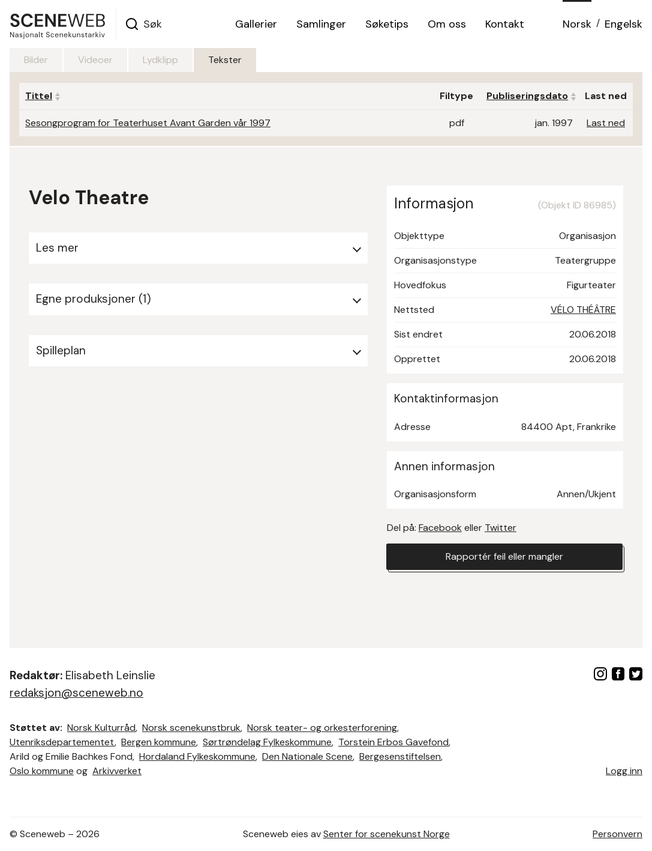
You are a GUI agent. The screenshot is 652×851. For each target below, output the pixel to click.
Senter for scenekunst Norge (386, 834)
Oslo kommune (42, 771)
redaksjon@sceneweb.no (76, 692)
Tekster (225, 59)
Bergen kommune (158, 742)
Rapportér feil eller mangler (504, 556)
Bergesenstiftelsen (400, 756)
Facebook (440, 527)
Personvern (617, 834)
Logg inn (624, 771)
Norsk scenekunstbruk (191, 727)
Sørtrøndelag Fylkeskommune (267, 742)
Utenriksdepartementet (62, 742)
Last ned (606, 123)
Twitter (500, 527)
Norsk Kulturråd (101, 727)
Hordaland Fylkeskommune (197, 756)
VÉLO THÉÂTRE (583, 309)
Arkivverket (117, 771)
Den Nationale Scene (307, 756)
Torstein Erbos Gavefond (393, 742)
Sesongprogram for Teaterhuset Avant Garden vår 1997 (148, 123)
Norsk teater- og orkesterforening (322, 727)
